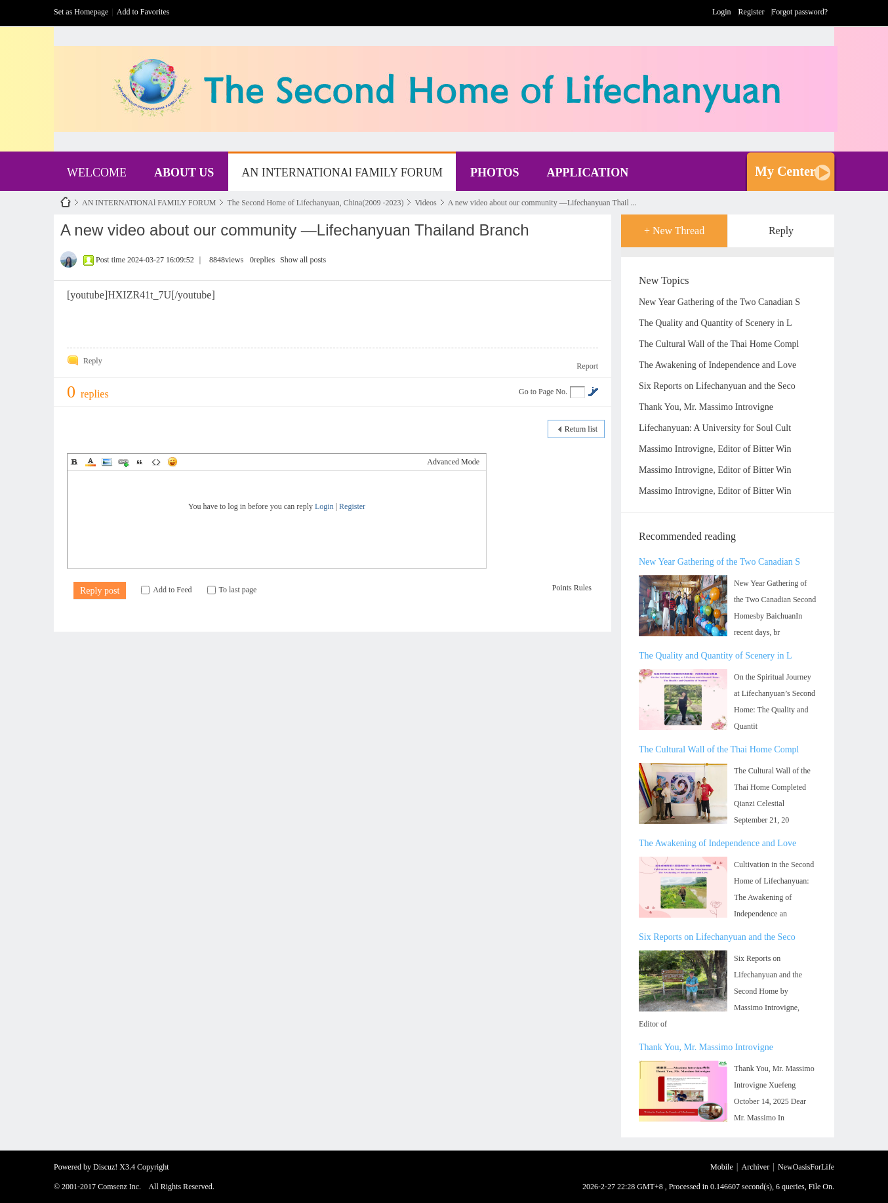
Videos (425, 202)
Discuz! (105, 1167)
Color (90, 461)
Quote (139, 461)
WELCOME (97, 172)
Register (751, 11)
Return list (581, 429)
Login (721, 11)
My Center (785, 171)
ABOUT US (184, 172)
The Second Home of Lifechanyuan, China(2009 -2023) (315, 202)
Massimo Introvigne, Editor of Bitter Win (715, 449)
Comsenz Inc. (119, 1186)
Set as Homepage (81, 11)
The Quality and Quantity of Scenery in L (715, 323)
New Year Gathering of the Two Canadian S (719, 302)
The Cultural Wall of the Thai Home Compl (719, 344)
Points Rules (572, 587)
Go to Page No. (543, 391)
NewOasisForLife (65, 202)
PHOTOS (494, 172)
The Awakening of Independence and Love (717, 365)
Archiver (756, 1167)
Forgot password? (800, 11)
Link (123, 461)
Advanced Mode (453, 461)
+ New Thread (674, 230)
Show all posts (303, 259)
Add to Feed (166, 589)
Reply (781, 230)
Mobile (721, 1167)
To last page (232, 589)
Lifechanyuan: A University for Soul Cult (715, 428)
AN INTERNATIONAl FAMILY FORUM (342, 172)
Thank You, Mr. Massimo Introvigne (706, 407)
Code (156, 461)
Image (106, 461)
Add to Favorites (143, 11)
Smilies (172, 461)
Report (587, 366)
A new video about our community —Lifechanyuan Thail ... (542, 202)
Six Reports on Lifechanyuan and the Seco (717, 386)
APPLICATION (588, 172)
